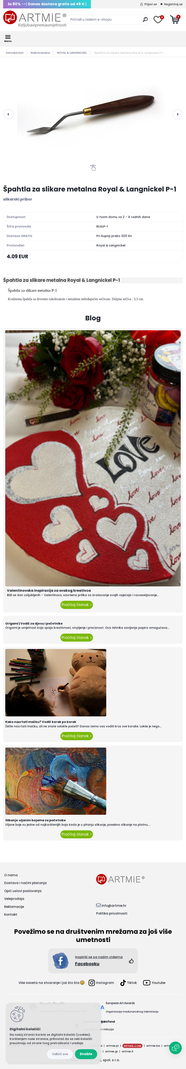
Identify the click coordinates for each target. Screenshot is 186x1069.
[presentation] (8, 114)
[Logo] (34, 18)
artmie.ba (153, 1046)
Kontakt (10, 914)
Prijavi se (151, 4)
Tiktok (128, 983)
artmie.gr (111, 1051)
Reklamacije (14, 906)
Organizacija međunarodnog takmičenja (132, 1011)
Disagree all (60, 1054)
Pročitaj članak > (77, 604)
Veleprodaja (14, 898)
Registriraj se (173, 4)
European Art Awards (120, 1003)
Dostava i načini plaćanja (25, 883)
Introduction (14, 53)
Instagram (101, 983)
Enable (86, 1054)
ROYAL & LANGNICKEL (72, 53)
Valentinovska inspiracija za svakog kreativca (49, 590)
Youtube (154, 982)
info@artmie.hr (114, 905)
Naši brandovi (40, 53)
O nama (11, 875)
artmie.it (127, 1051)
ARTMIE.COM (132, 1046)
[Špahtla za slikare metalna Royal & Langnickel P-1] (93, 114)
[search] (145, 21)
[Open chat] (175, 1048)
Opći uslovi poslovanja (22, 891)
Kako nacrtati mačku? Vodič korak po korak (40, 722)
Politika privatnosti (111, 913)
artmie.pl (112, 1046)
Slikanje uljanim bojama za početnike (35, 820)
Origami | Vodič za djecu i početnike (34, 623)
